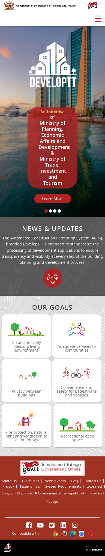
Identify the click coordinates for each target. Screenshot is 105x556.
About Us (9, 481)
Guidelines (30, 481)
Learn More (53, 198)
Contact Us (92, 481)
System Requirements (63, 486)
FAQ (74, 481)
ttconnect (94, 486)
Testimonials (30, 486)
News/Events (55, 481)
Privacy (8, 486)
